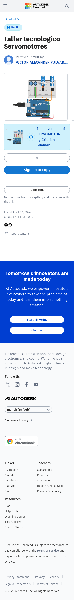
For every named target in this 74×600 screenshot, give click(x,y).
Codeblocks (12, 480)
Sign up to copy (37, 169)
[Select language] (28, 409)
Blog (7, 506)
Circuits (9, 475)
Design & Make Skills (50, 486)
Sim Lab (10, 491)
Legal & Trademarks (18, 584)
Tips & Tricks (13, 522)
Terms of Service (48, 551)
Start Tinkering (37, 320)
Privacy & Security (49, 491)
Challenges (44, 480)
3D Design (11, 470)
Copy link (37, 190)
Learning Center (15, 517)
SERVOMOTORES (51, 134)
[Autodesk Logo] (21, 398)
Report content (16, 234)
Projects (42, 475)
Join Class (37, 330)
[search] (67, 6)
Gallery (12, 19)
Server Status (14, 527)
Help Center (12, 511)
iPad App (10, 486)
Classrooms (44, 470)
